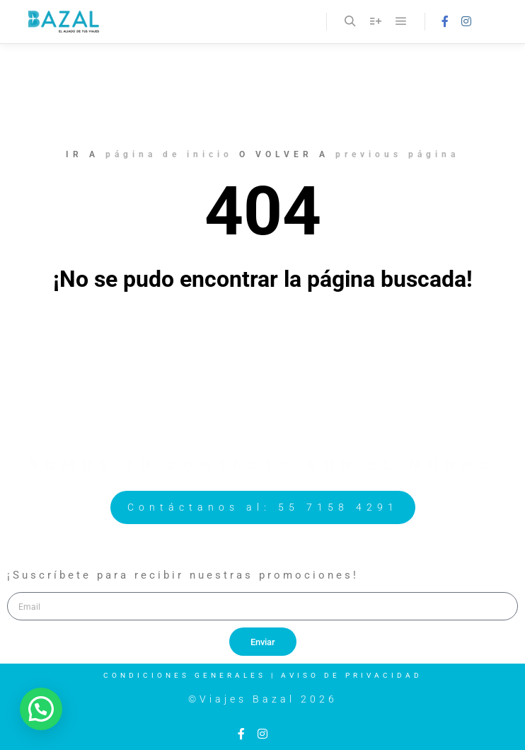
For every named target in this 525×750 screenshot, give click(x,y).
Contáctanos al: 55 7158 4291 (262, 507)
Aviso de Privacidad (351, 675)
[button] (41, 709)
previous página (397, 154)
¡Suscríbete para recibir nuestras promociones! (183, 575)
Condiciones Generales (184, 675)
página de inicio (169, 154)
